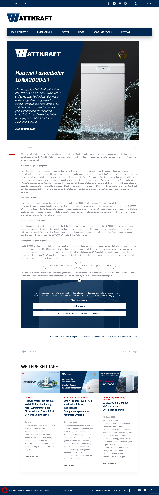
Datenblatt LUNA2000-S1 (60, 265)
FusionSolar (96, 336)
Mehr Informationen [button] (79, 300)
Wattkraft (133, 336)
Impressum (44, 490)
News (81, 32)
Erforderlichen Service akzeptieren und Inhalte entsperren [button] (79, 313)
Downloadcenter (102, 32)
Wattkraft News (82, 398)
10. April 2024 (26, 148)
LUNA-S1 (115, 336)
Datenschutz (68, 490)
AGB (56, 490)
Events (65, 32)
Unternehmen (44, 32)
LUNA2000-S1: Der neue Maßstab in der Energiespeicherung (115, 406)
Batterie (87, 336)
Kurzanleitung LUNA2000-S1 (97, 265)
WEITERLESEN (31, 456)
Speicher (76, 336)
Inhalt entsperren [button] (79, 306)
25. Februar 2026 (70, 422)
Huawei (106, 336)
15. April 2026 (30, 422)
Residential (66, 336)
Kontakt (125, 32)
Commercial (55, 336)
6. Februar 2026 (109, 417)
